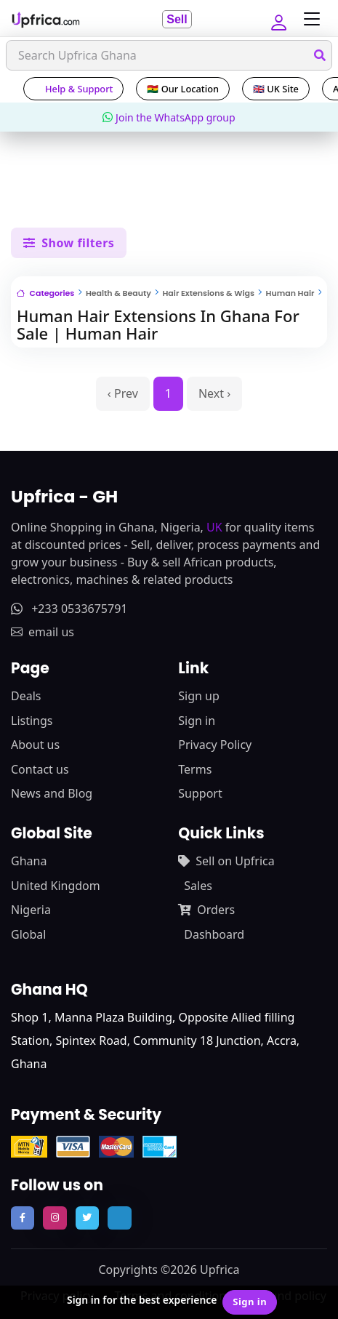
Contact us (40, 769)
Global (28, 934)
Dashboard (214, 934)
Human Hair (290, 293)
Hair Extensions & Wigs (208, 293)
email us (42, 632)
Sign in (196, 721)
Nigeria (31, 910)
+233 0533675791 (69, 609)
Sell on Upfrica (226, 861)
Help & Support (73, 88)
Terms (195, 769)
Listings (31, 721)
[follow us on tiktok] (119, 1218)
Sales (198, 886)
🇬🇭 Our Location (183, 88)
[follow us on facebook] (22, 1218)
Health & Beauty (118, 293)
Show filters (68, 243)
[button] (277, 19)
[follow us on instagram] (54, 1218)
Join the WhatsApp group (168, 117)
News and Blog (51, 793)
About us (35, 745)
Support (200, 793)
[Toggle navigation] (308, 19)
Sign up (199, 696)
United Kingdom (55, 886)
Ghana (29, 861)
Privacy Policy (215, 745)
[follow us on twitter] (87, 1218)
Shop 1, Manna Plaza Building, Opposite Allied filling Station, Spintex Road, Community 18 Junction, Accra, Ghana (155, 1040)
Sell (176, 19)
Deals (26, 696)
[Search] (169, 55)
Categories (45, 293)
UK (214, 527)
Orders (206, 910)
